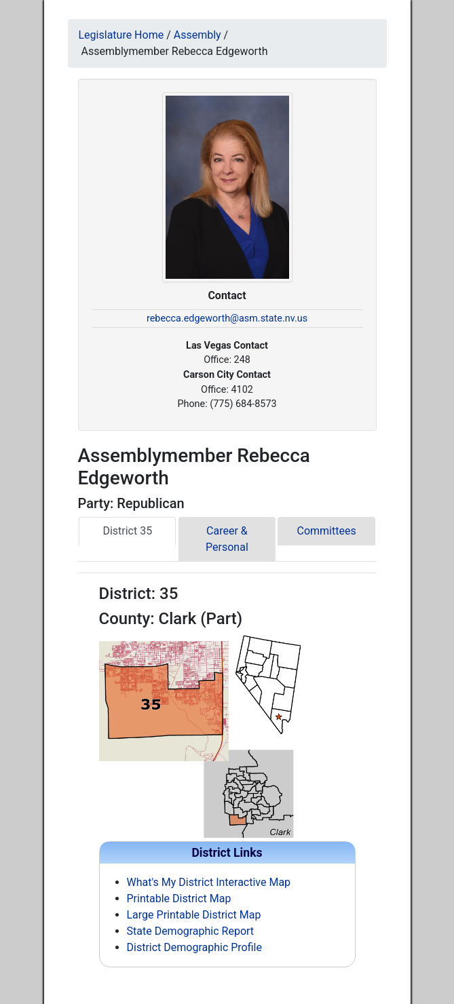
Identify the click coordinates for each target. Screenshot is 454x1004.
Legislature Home (121, 34)
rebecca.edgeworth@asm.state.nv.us (227, 318)
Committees (326, 530)
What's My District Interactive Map (209, 882)
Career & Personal (227, 539)
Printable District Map (179, 898)
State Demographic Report (190, 931)
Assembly (197, 34)
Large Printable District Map (194, 914)
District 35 (127, 530)
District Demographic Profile (194, 947)
